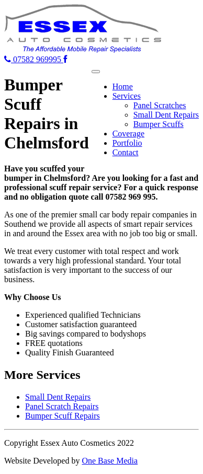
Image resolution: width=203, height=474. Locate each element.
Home (122, 86)
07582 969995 (33, 59)
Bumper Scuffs (158, 124)
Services (126, 95)
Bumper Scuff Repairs (62, 415)
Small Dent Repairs (166, 114)
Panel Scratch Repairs (61, 406)
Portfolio (127, 142)
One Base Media (110, 460)
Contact (125, 152)
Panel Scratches (159, 105)
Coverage (128, 133)
